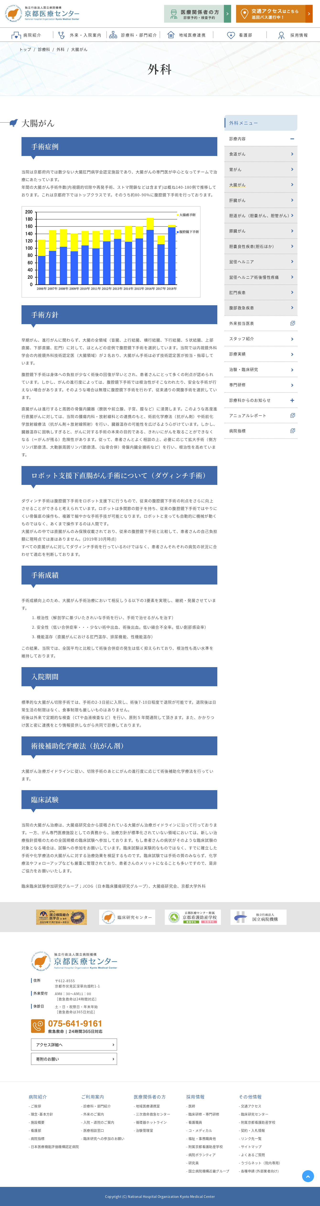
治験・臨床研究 (243, 369)
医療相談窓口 (93, 1130)
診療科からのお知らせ (250, 400)
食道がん (237, 154)
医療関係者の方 (150, 1096)
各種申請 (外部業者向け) (260, 1170)
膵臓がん (237, 231)
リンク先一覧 (251, 1138)
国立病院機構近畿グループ (208, 1170)
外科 (61, 49)
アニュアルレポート (248, 415)
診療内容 (237, 138)
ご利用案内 (92, 1096)
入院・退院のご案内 (98, 1122)
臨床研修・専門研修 (203, 1114)
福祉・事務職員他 (202, 1138)
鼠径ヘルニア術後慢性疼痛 (254, 277)
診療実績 (237, 354)
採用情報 (195, 1096)
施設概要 (38, 1122)
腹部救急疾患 (241, 308)
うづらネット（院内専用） (261, 1162)
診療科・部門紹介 (97, 1106)
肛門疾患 (237, 292)
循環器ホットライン (151, 1122)
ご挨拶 (36, 1106)
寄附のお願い (47, 1059)
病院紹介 (38, 1096)
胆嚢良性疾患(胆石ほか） (253, 246)
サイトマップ (251, 1146)
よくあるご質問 (253, 1154)
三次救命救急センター (153, 1114)
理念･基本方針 (42, 1114)
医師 (191, 1106)
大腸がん (237, 185)
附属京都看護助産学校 (205, 1146)
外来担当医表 (241, 323)
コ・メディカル (200, 1130)
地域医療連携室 (148, 1106)
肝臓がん (237, 200)
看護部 (36, 1130)
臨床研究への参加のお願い (104, 1138)
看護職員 (195, 1122)
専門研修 (237, 384)
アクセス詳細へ (49, 1044)
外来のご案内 (93, 1114)
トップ (25, 49)
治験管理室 (144, 1130)
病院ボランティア (202, 1154)
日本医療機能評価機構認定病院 (55, 1146)
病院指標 (237, 431)
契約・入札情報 (253, 1130)
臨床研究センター (254, 1114)
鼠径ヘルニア (241, 261)
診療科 (44, 49)
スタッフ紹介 (241, 338)
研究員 (193, 1162)
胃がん (235, 169)
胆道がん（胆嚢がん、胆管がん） (260, 215)
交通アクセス (251, 1106)
